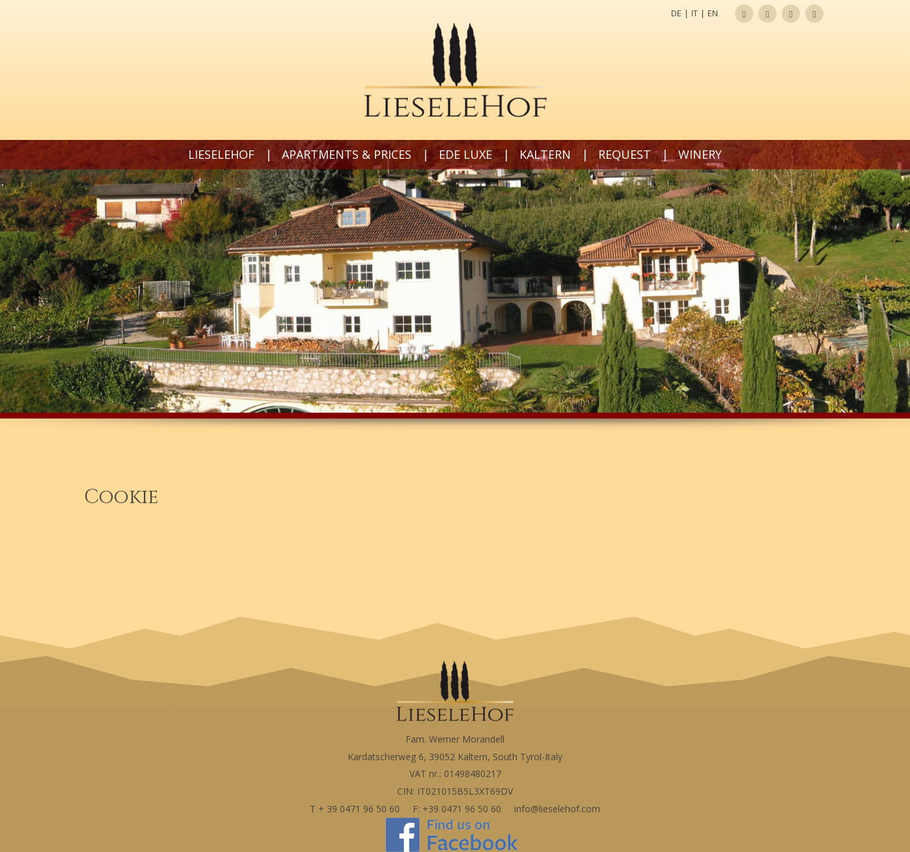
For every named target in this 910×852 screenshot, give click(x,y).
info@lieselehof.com (557, 809)
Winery (700, 154)
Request (624, 154)
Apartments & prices (346, 154)
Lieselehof (221, 154)
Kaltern (545, 154)
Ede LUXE (465, 154)
